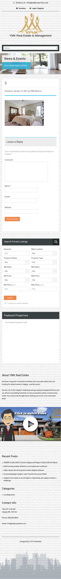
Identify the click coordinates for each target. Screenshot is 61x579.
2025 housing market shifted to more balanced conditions (25, 466)
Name (8, 186)
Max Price (35, 276)
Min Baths (35, 267)
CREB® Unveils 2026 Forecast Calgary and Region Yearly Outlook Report (30, 462)
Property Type (37, 258)
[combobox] (44, 253)
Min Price (7, 276)
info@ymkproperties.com (37, 2)
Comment (9, 160)
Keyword (7, 249)
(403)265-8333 (32, 41)
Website (8, 207)
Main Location (37, 249)
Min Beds (7, 267)
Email (8, 197)
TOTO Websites (35, 541)
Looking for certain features (16, 303)
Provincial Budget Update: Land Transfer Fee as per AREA (25, 474)
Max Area (37, 285)
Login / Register (37, 8)
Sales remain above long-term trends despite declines (24, 470)
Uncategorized (9, 495)
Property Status (10, 258)
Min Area (10, 285)
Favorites (21, 8)
